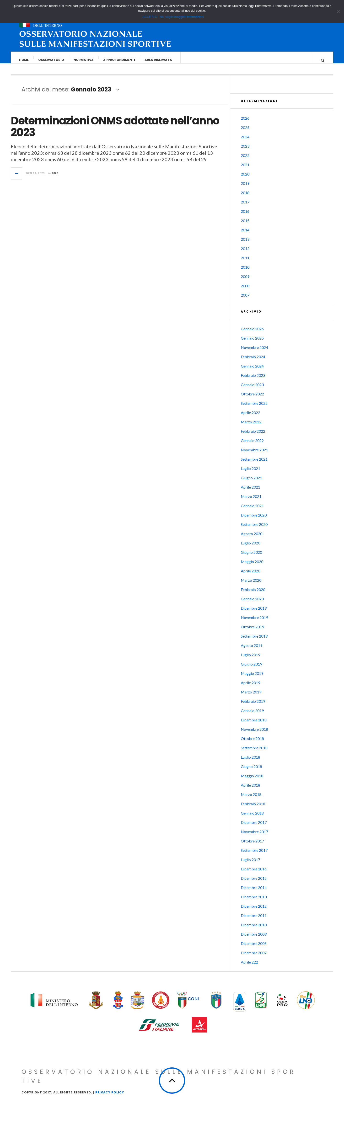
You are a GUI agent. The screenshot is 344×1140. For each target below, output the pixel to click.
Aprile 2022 (250, 417)
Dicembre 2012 (254, 911)
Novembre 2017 (254, 836)
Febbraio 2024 (253, 361)
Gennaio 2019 (252, 715)
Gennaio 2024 (252, 370)
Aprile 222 (249, 966)
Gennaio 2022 (252, 445)
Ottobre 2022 (252, 398)
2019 (245, 188)
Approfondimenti (119, 60)
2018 (245, 197)
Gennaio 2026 (252, 333)
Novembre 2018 (254, 734)
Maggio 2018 (252, 780)
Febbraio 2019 (253, 706)
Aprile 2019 (250, 687)
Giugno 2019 (251, 668)
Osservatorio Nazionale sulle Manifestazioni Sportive (159, 1081)
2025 (245, 132)
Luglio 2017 (250, 864)
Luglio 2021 (250, 473)
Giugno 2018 (251, 771)
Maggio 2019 (252, 678)
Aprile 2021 (250, 492)
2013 (245, 244)
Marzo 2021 (251, 501)
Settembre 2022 (254, 408)
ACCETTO (150, 17)
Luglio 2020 (250, 547)
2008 (245, 290)
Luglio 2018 (250, 762)
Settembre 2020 (254, 529)
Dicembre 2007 (254, 957)
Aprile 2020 (250, 575)
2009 (245, 281)
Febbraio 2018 (253, 808)
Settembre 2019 (254, 641)
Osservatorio (51, 60)
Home (24, 60)
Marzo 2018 (251, 799)
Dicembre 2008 (254, 948)
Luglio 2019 (250, 659)
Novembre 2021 (254, 454)
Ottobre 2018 (252, 743)
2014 (245, 234)
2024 (245, 141)
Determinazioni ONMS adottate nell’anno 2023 (115, 131)
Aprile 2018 (250, 790)
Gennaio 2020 (252, 603)
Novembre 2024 (254, 352)
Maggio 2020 (252, 566)
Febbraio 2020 (253, 594)
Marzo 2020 (251, 585)
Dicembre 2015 (254, 883)
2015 (245, 225)
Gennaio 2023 (252, 389)
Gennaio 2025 (252, 343)
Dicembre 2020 (254, 519)
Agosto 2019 (251, 650)
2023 (55, 177)
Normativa (84, 60)
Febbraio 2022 (253, 436)
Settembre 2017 (254, 855)
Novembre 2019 (254, 622)
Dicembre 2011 (254, 920)
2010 (245, 272)
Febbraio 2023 (253, 380)
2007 (245, 300)
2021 (245, 169)
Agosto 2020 (251, 538)
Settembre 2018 (254, 752)
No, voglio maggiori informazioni (182, 17)
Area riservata (158, 60)
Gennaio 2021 (252, 510)
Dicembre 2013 (254, 901)
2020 (245, 178)
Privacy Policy (109, 1097)
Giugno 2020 (251, 557)
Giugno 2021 (251, 482)
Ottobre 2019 (252, 631)
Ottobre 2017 (252, 845)
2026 (245, 123)
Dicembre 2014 (254, 892)
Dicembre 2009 (254, 939)
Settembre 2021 (254, 464)
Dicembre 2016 (254, 873)
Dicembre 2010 (254, 929)
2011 (245, 262)
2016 (245, 216)
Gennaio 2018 (252, 817)
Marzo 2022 (251, 426)
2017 (245, 206)
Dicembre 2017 (254, 827)
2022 (245, 160)
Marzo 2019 (251, 696)
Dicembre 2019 (254, 613)
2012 (245, 253)
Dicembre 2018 (254, 724)
